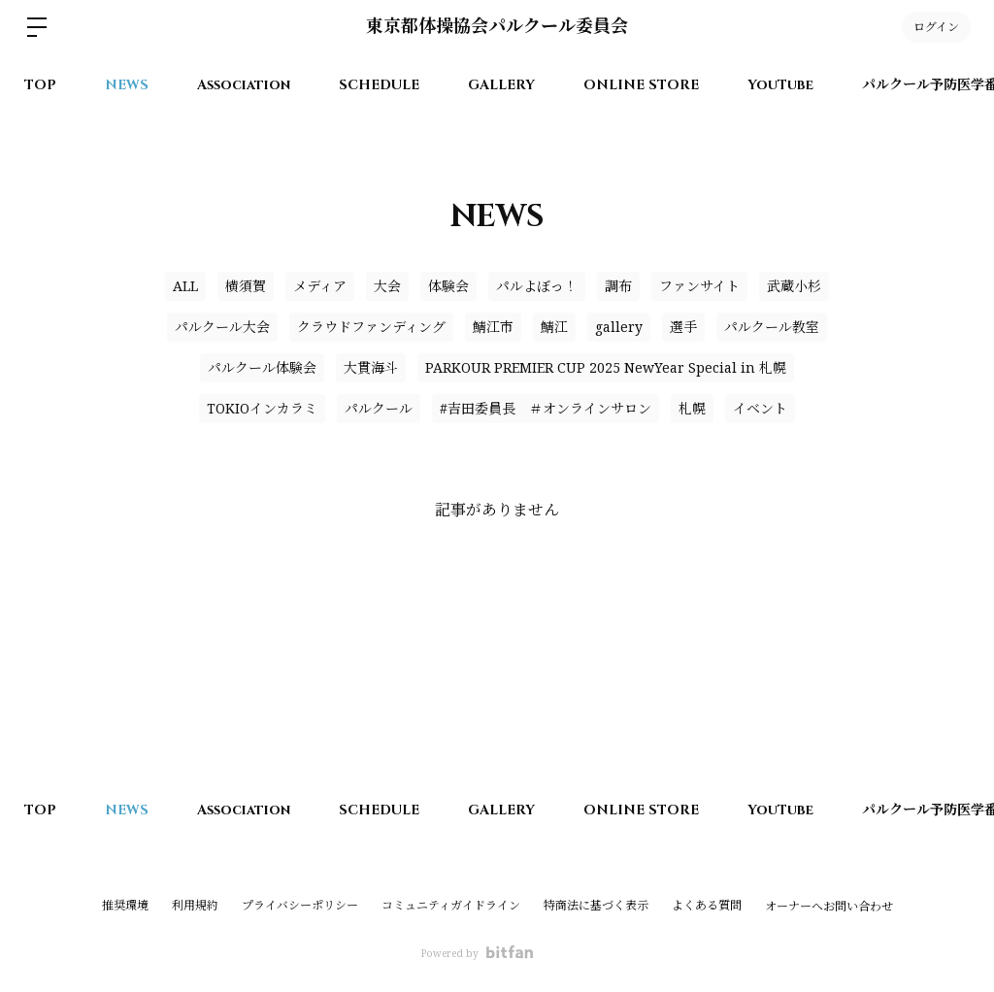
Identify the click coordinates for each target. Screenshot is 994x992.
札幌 (692, 408)
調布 (618, 286)
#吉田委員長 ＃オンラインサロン (545, 408)
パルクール (379, 408)
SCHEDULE (379, 85)
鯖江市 (493, 326)
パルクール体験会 (262, 367)
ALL (185, 286)
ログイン (936, 27)
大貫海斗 (371, 367)
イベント (760, 408)
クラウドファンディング (371, 326)
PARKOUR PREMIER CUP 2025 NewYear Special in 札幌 (605, 367)
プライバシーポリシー (300, 905)
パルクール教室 (771, 326)
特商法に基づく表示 (596, 905)
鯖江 (554, 326)
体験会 (448, 286)
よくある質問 (707, 905)
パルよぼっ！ (537, 286)
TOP (40, 85)
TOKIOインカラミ (262, 408)
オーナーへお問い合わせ (829, 906)
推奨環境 (125, 905)
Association (243, 85)
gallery (619, 326)
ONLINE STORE (641, 85)
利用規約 (195, 905)
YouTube (780, 85)
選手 (683, 326)
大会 (387, 286)
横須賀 (245, 286)
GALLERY (501, 85)
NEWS (127, 85)
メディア (320, 286)
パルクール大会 (222, 326)
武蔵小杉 (794, 286)
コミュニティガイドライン (450, 905)
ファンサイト (699, 286)
